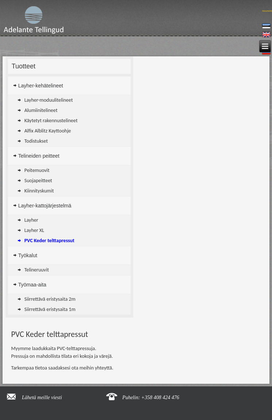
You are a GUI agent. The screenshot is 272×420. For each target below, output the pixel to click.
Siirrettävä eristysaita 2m (50, 299)
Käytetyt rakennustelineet (51, 120)
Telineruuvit (36, 270)
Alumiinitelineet (41, 110)
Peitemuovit (37, 170)
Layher (31, 220)
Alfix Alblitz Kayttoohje (47, 131)
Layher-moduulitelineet (48, 100)
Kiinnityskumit (39, 191)
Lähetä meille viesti (42, 397)
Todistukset (36, 141)
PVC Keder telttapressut (49, 240)
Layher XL (34, 230)
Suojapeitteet (38, 180)
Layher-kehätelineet (40, 86)
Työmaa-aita (32, 285)
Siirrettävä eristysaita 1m (50, 309)
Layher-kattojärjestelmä (45, 206)
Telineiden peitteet (39, 156)
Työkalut (27, 255)
